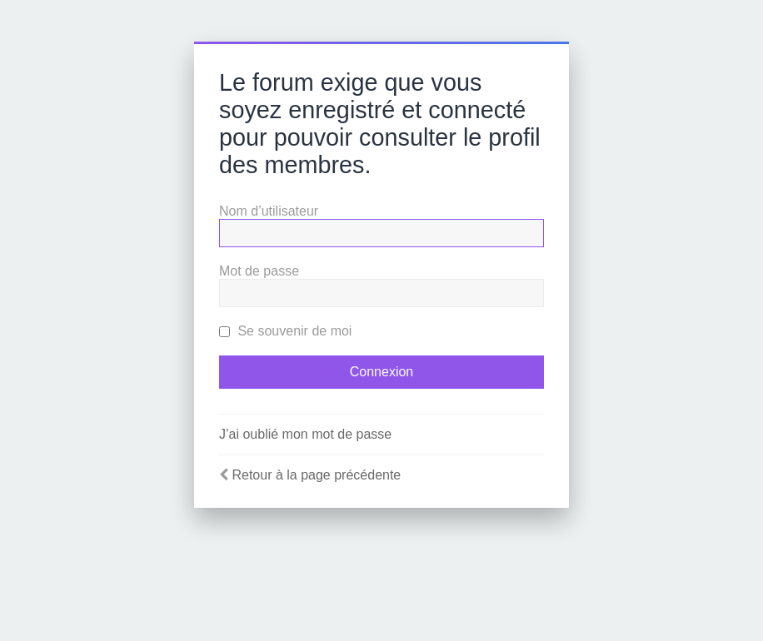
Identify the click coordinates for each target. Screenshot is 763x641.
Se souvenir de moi (285, 331)
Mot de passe (259, 271)
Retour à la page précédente (316, 475)
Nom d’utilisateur (268, 211)
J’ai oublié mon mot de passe (305, 434)
